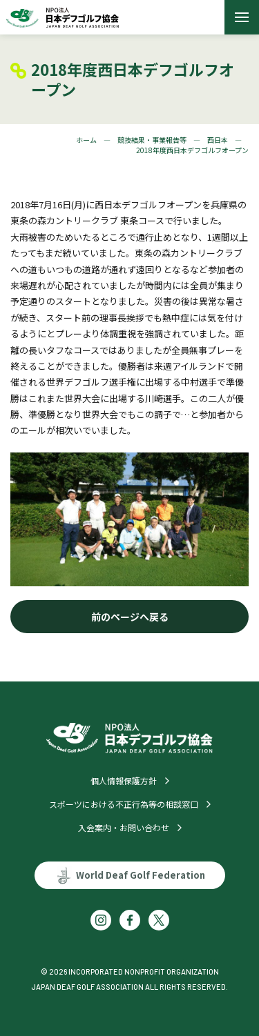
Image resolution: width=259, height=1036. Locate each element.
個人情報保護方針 (123, 780)
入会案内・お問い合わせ (123, 827)
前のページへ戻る (130, 617)
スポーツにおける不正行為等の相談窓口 (123, 804)
